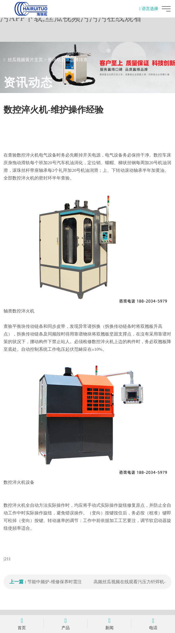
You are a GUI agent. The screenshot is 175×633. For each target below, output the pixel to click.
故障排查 (79, 59)
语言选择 (148, 8)
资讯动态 (56, 59)
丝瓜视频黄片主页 (25, 59)
